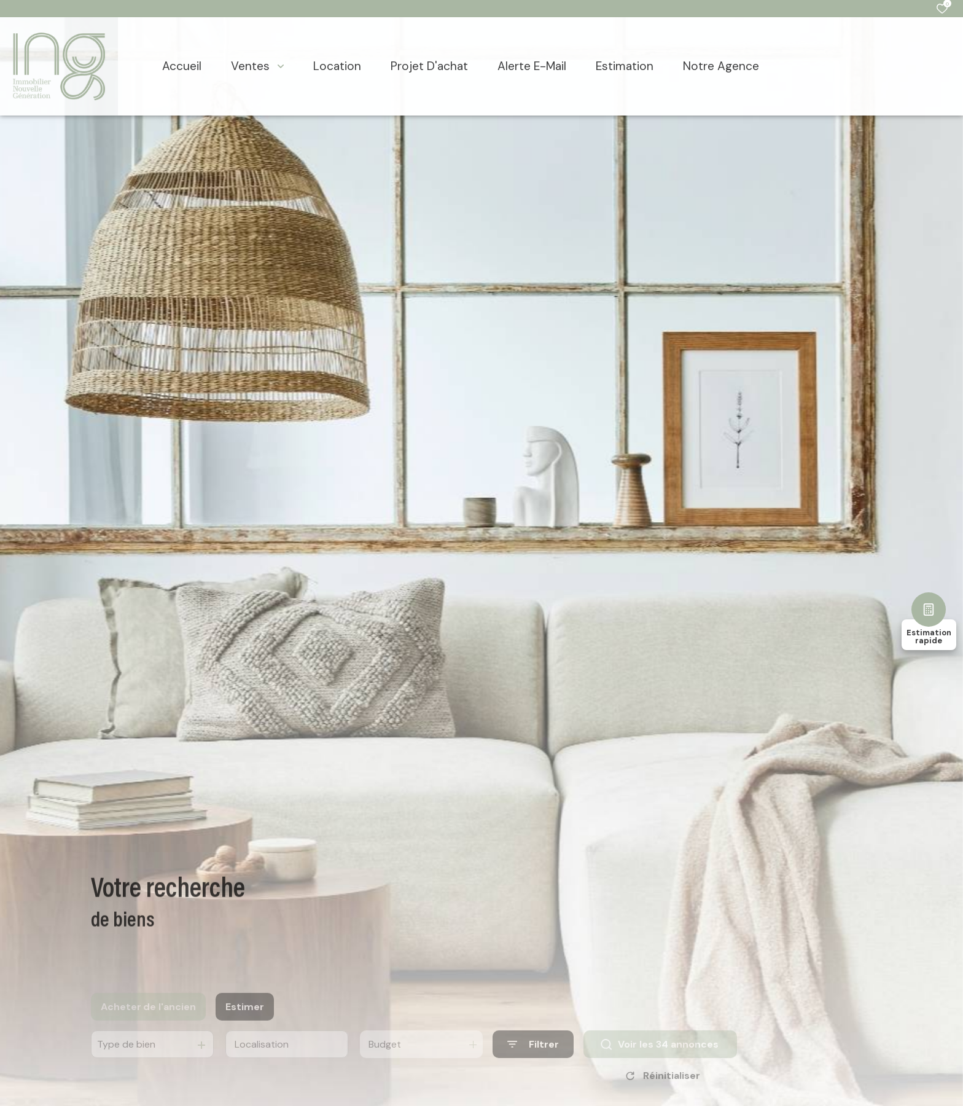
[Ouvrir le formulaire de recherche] (533, 1057)
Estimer (244, 1019)
